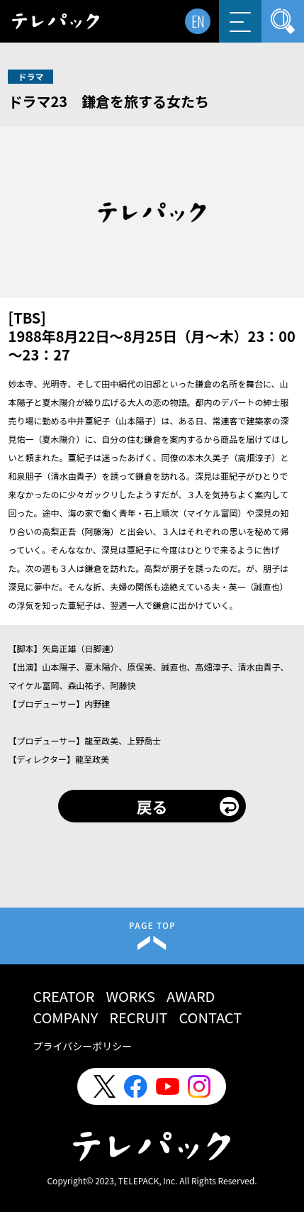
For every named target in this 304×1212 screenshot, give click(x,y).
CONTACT (210, 1017)
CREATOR (63, 996)
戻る (151, 806)
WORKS (131, 996)
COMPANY (65, 1017)
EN (198, 21)
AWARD (191, 996)
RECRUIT (138, 1017)
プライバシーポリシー (82, 1046)
